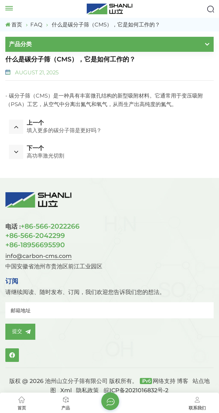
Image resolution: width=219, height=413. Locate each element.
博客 (182, 381)
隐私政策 (87, 390)
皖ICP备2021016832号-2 (136, 390)
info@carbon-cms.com (38, 256)
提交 (20, 332)
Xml (66, 390)
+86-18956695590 (35, 244)
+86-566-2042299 (35, 235)
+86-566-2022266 (42, 226)
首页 (13, 24)
